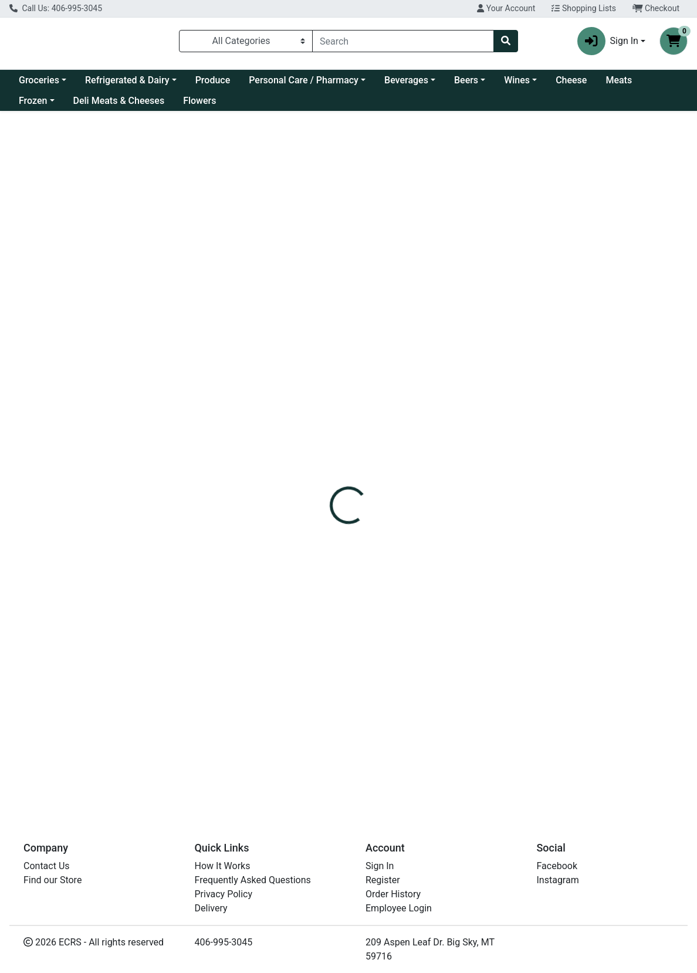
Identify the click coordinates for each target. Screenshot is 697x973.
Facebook (557, 865)
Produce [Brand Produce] (425, 343)
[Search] (403, 41)
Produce (213, 80)
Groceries (39, 80)
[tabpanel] (493, 329)
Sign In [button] (607, 41)
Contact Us (46, 865)
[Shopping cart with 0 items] (673, 41)
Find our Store (52, 880)
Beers (466, 80)
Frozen (33, 100)
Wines (517, 80)
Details (322, 261)
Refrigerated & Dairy (127, 80)
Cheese (571, 80)
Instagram (558, 880)
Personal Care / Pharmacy (303, 80)
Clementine (328, 438)
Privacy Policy (224, 894)
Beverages (406, 80)
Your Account (506, 8)
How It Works (223, 865)
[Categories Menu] (246, 41)
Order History (393, 894)
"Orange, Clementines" (351, 668)
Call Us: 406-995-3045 (55, 8)
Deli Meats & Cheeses (119, 100)
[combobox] (403, 41)
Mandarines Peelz (342, 536)
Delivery (211, 908)
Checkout (655, 8)
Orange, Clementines (348, 766)
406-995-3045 (224, 942)
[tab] (322, 262)
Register (383, 880)
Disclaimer (374, 261)
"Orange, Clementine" (348, 602)
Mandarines (329, 503)
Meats (618, 80)
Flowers (199, 100)
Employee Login (399, 908)
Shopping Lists (583, 8)
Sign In (380, 865)
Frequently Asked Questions (253, 880)
